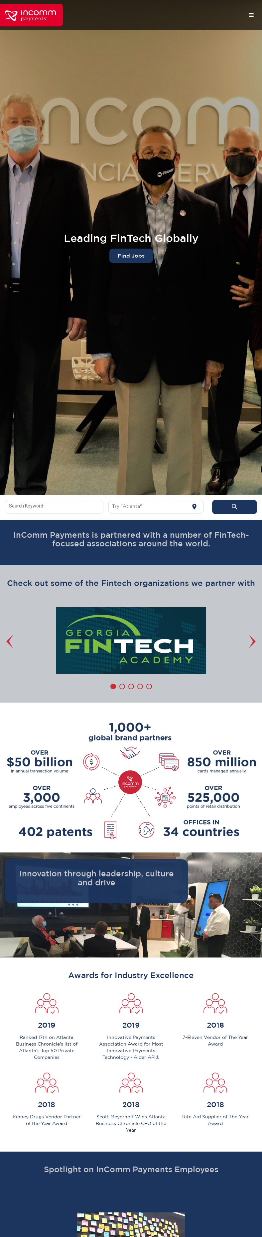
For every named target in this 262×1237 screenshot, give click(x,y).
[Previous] (11, 641)
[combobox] (54, 507)
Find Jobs (131, 256)
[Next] (250, 641)
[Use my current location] (194, 506)
